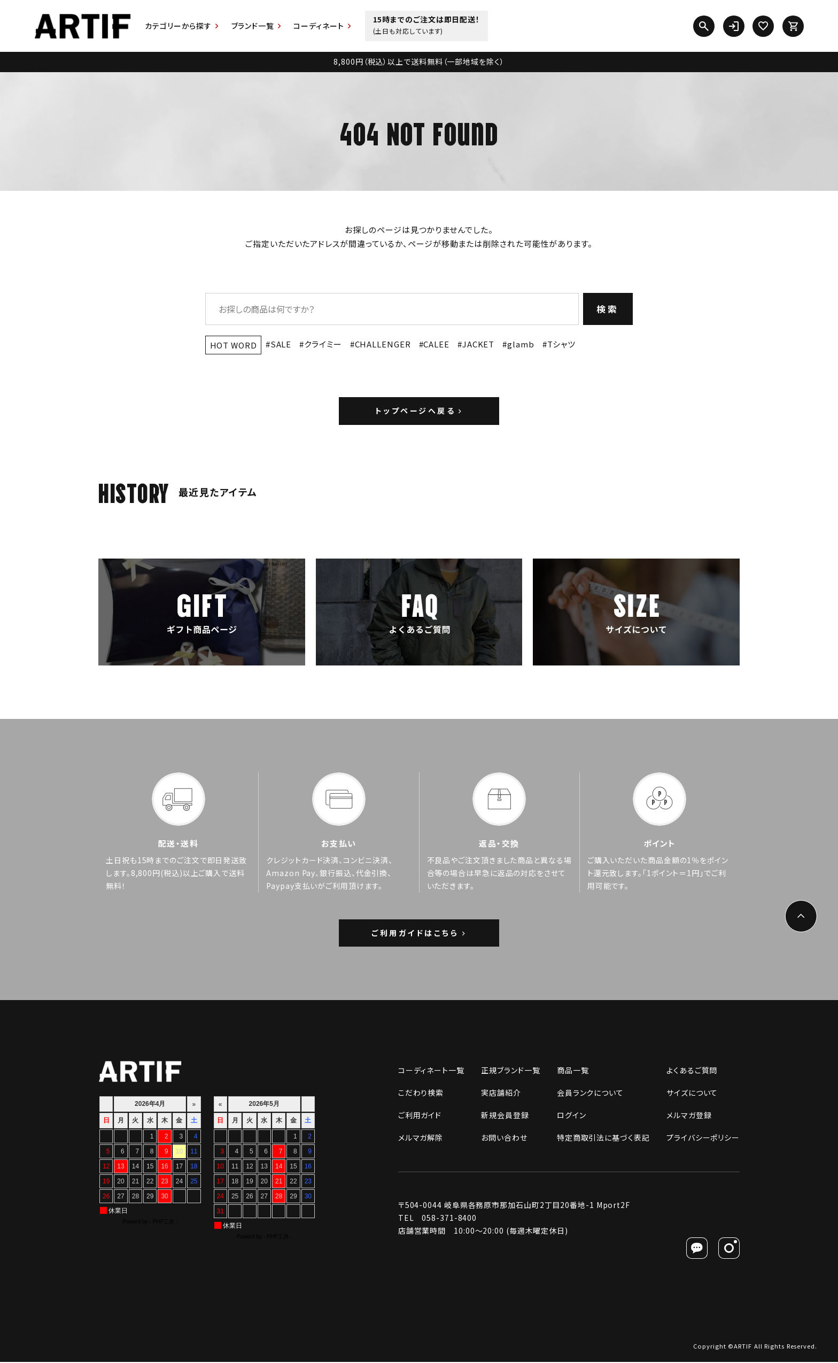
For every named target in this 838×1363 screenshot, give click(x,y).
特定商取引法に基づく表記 (603, 1138)
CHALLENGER (383, 344)
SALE (281, 344)
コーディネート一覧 (431, 1071)
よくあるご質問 (691, 1071)
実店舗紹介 (501, 1093)
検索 (607, 308)
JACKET (478, 344)
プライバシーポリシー (703, 1138)
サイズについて (692, 1093)
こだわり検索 (421, 1093)
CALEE (436, 344)
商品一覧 (573, 1071)
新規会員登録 (505, 1116)
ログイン (571, 1116)
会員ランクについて (590, 1093)
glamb (520, 344)
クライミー (323, 344)
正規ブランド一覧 (510, 1071)
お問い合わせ (504, 1138)
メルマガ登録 (688, 1116)
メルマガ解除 (420, 1138)
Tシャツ (561, 344)
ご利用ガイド (419, 1116)
